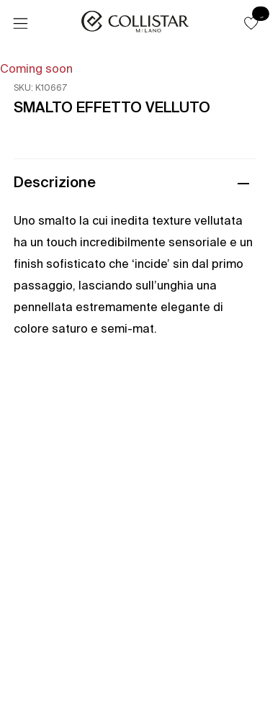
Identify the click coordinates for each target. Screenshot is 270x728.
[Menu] (20, 23)
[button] (251, 23)
